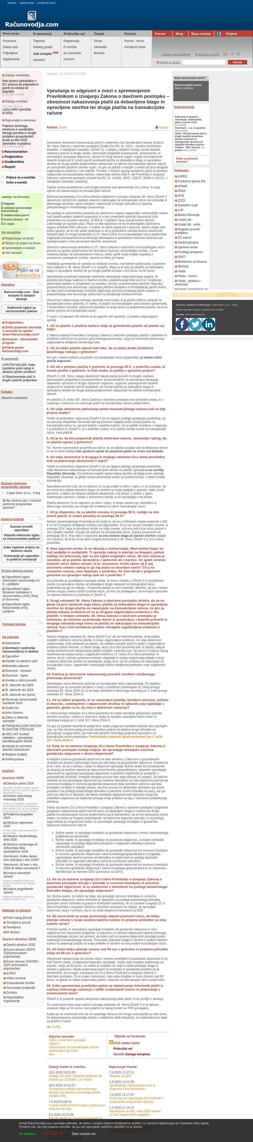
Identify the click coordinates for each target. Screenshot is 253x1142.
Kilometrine (11, 643)
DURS (56, 1027)
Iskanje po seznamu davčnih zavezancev (17, 747)
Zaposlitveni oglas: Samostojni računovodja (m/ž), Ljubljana (21, 580)
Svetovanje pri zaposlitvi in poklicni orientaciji (21, 557)
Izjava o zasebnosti (204, 309)
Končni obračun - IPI (16, 219)
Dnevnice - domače (16, 671)
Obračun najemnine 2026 (18, 824)
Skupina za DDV (120, 1076)
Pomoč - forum (134, 41)
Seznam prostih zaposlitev (21, 528)
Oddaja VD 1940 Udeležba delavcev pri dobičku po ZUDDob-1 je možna (75, 1077)
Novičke (99, 53)
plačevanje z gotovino (63, 1051)
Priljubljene (10, 53)
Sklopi (98, 41)
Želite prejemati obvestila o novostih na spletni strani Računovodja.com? (21, 331)
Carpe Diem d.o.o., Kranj (21, 493)
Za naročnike (72, 53)
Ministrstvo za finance (191, 261)
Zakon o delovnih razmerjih (15, 719)
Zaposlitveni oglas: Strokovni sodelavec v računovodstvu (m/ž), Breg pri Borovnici (20, 594)
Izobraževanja (184, 107)
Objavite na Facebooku (129, 1036)
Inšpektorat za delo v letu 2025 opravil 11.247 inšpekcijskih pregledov (134, 1112)
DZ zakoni (183, 237)
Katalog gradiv (43, 47)
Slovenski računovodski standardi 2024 (19, 701)
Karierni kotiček (12, 519)
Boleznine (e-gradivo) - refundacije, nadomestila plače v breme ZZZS (188, 119)
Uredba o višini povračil (19, 680)
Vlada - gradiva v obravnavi (187, 282)
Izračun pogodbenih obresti (18, 890)
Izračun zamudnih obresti (17, 874)
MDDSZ (181, 266)
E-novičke (70, 47)
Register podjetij (14, 754)
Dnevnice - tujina (15, 675)
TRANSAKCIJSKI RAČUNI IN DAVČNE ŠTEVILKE (21, 727)
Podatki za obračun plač (19, 661)
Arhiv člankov (12, 712)
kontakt (12, 2)
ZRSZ (180, 191)
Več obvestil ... (13, 253)
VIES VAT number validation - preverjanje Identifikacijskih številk (17, 737)
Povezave (9, 41)
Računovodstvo (14, 151)
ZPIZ (179, 195)
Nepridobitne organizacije (14, 999)
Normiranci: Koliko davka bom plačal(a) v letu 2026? (21, 858)
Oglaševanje (11, 59)
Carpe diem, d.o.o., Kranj (225, 305)
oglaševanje (26, 2)
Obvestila (100, 47)
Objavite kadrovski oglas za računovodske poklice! (21, 537)
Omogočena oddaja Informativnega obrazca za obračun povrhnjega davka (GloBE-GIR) (74, 1092)
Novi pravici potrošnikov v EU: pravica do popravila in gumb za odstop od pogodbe (20, 86)
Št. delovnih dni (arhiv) (18, 695)
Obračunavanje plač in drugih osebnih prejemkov (19, 378)
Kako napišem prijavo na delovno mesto (21, 549)
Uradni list (10, 708)
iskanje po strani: (168, 62)
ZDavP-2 (54, 1043)
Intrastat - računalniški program (19, 341)
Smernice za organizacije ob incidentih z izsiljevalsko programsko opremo (136, 1100)
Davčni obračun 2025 (19, 945)
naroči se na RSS (207, 54)
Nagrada (9, 203)
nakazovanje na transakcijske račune (74, 1047)
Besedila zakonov (15, 666)
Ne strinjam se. (54, 1134)
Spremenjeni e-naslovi (18, 248)
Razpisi (8, 167)
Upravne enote (186, 247)
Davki (63, 127)
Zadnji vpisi (10, 47)
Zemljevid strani (134, 47)
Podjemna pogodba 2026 (18, 816)
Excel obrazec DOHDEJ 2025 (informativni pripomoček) (21, 965)
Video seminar (15, 978)
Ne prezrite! (10, 637)
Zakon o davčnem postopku (67, 1040)
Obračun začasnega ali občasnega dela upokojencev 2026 (20, 848)
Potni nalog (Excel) (18, 918)
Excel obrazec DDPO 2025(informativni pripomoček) (19, 953)
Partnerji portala (14, 624)
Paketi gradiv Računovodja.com (15, 349)
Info (187, 314)
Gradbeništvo (13, 162)
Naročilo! (39, 60)
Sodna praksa (13, 759)
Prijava (227, 34)
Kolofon (220, 309)
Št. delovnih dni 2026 (17, 690)
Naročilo (131, 1054)
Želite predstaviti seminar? (187, 160)
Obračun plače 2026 (19, 783)
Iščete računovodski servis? (189, 78)
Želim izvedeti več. (84, 1134)
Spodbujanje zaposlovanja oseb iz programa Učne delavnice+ (132, 1087)
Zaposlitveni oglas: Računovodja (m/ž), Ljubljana (16, 607)
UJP (179, 210)
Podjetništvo (12, 157)
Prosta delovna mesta (17, 571)
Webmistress (198, 314)
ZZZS (180, 200)
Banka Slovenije (187, 215)
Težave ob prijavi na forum (21, 243)
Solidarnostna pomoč (16, 215)
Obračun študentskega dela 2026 (20, 837)
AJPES (10, 973)
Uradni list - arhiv (187, 224)
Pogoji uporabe (184, 309)
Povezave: (181, 170)
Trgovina (39, 41)
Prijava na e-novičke (20, 177)
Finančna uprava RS (190, 181)
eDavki (181, 186)
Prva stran (11, 33)
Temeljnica (12, 927)
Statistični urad (186, 205)
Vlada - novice (186, 276)
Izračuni (69, 59)
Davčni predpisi (186, 242)
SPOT (180, 257)
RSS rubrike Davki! (127, 1043)
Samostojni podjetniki (19, 988)
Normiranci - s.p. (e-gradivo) (190, 127)
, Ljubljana (188, 86)
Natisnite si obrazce (16, 910)
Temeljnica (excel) (17, 922)
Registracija (71, 41)
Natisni (163, 127)
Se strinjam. (27, 1134)
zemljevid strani (46, 2)
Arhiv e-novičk (16, 182)
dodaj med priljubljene (176, 54)
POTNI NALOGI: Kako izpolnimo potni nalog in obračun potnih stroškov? (19, 368)
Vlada (180, 271)
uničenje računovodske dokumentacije (16, 209)
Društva (10, 992)
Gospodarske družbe (19, 983)
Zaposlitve (10, 656)
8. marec (9, 223)
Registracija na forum (18, 238)
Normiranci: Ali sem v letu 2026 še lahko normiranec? (22, 866)
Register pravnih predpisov (187, 231)
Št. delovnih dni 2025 (17, 685)
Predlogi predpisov (189, 252)
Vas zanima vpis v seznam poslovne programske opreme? (22, 504)
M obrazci (11, 932)
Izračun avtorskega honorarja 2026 (18, 797)
